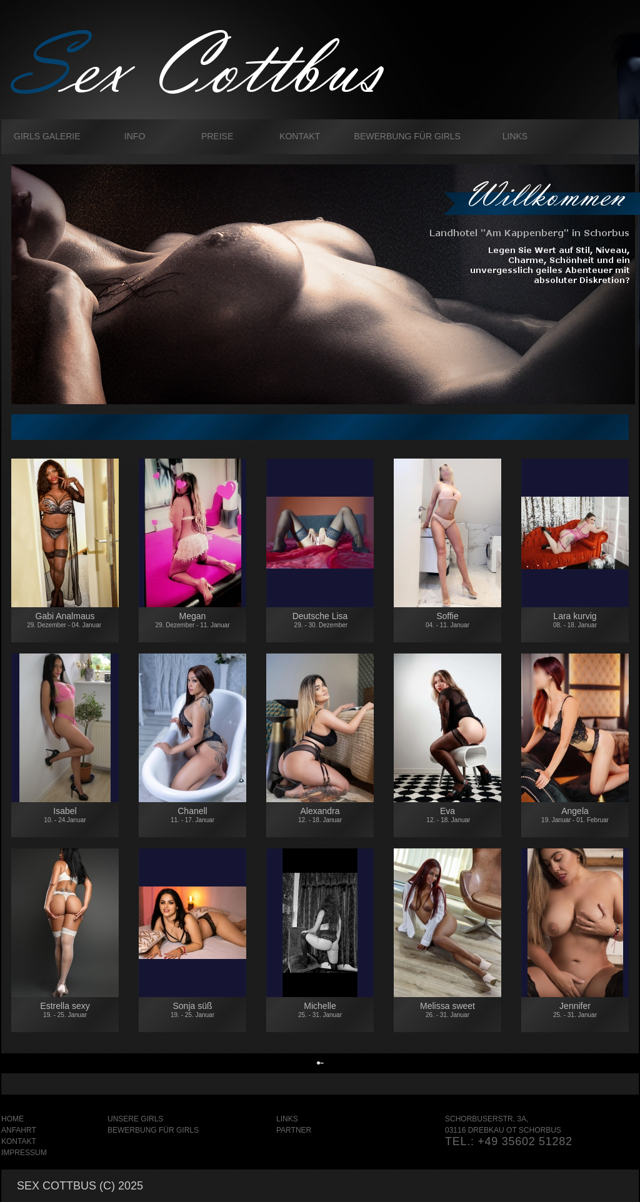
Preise (217, 136)
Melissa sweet (447, 1009)
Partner (293, 1130)
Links (515, 136)
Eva (448, 814)
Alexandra (320, 814)
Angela (575, 816)
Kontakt (299, 136)
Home (12, 1119)
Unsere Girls (135, 1119)
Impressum (24, 1152)
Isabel (65, 814)
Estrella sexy (64, 1009)
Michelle (320, 1009)
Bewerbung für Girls (407, 136)
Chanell (192, 814)
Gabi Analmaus (65, 621)
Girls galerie (47, 136)
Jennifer (575, 1009)
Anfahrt (18, 1130)
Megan (193, 619)
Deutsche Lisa (320, 626)
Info (134, 136)
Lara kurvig (575, 619)
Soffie (447, 619)
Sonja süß (192, 1009)
